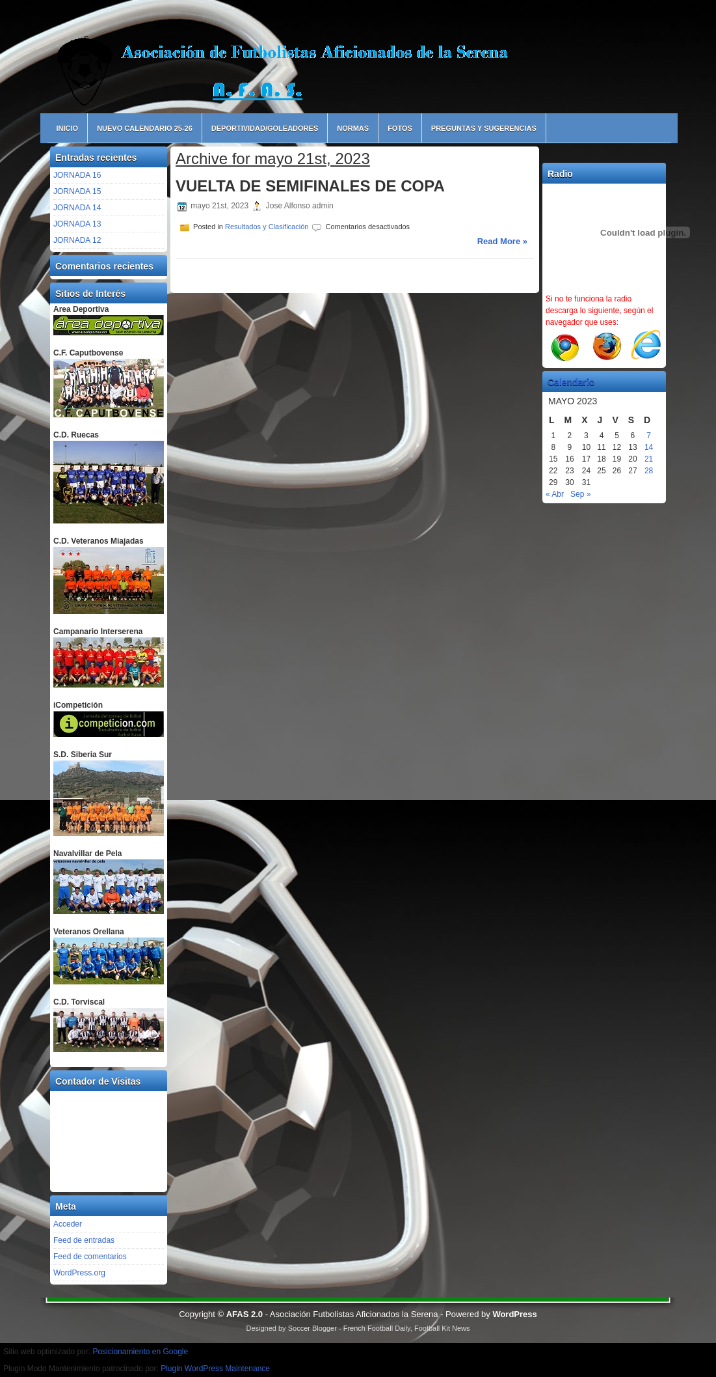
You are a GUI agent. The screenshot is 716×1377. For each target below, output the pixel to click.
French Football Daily (376, 1328)
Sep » (580, 494)
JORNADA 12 (77, 240)
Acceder (67, 1224)
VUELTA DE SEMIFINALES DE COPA (310, 186)
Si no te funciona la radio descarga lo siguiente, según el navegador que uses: (599, 310)
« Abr (555, 494)
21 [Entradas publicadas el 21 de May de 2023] (648, 459)
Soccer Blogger (312, 1328)
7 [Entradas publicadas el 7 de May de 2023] (648, 435)
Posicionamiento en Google (140, 1351)
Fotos (400, 128)
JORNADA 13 (77, 224)
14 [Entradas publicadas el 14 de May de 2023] (648, 447)
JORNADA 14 (77, 207)
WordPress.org (79, 1272)
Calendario (571, 382)
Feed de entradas (83, 1240)
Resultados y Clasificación (266, 226)
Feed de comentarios (90, 1256)
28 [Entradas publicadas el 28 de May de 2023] (648, 470)
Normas (353, 128)
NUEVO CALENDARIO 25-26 (144, 128)
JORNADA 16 (77, 175)
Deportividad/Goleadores (264, 128)
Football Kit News (442, 1328)
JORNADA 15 (77, 191)
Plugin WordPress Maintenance (215, 1368)
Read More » (502, 241)
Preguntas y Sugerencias (484, 128)
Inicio (68, 128)
